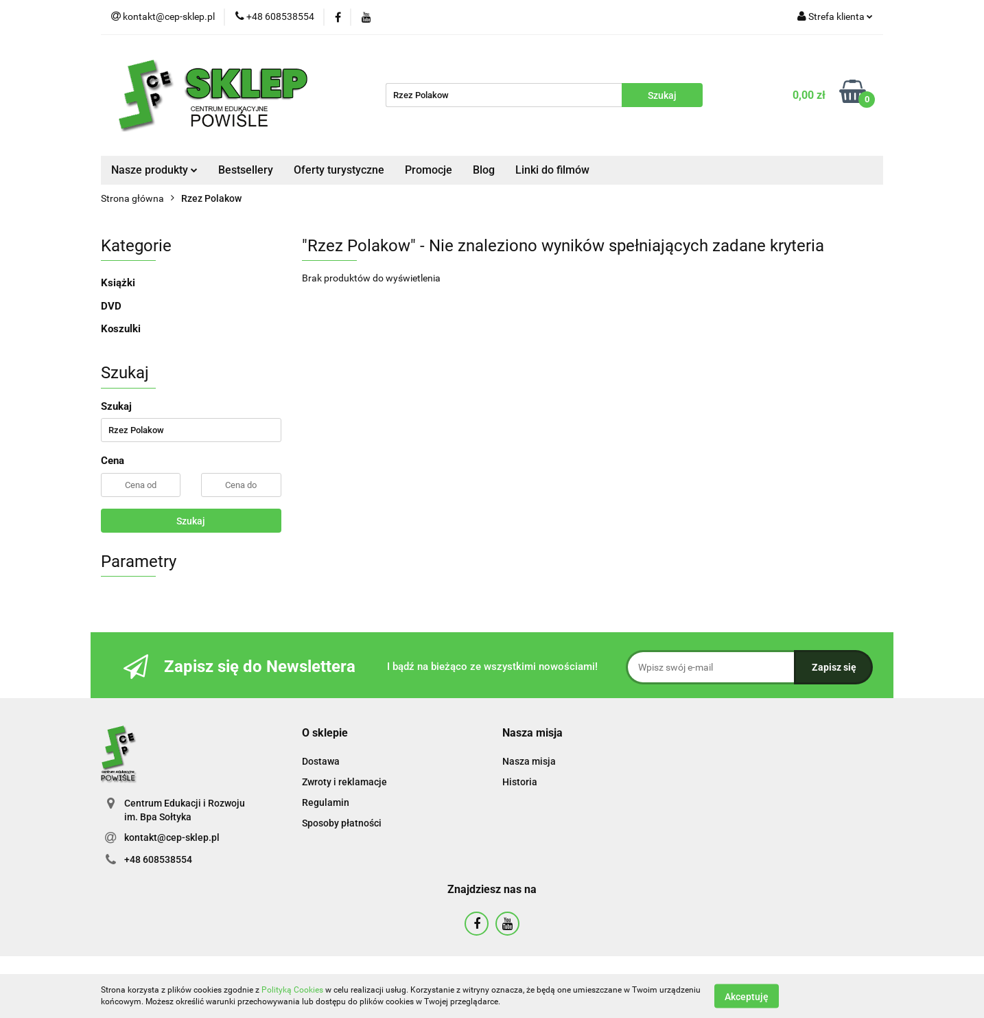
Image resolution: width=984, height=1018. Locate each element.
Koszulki (121, 329)
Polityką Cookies (292, 990)
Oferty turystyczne (339, 169)
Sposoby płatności (342, 823)
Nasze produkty (154, 169)
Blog (484, 169)
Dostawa (321, 761)
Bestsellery (245, 169)
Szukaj (190, 521)
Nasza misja (529, 761)
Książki (118, 283)
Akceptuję (747, 996)
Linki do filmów (552, 169)
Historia (519, 781)
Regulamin (325, 802)
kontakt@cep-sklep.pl (172, 837)
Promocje (428, 169)
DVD (111, 306)
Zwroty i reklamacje (344, 781)
